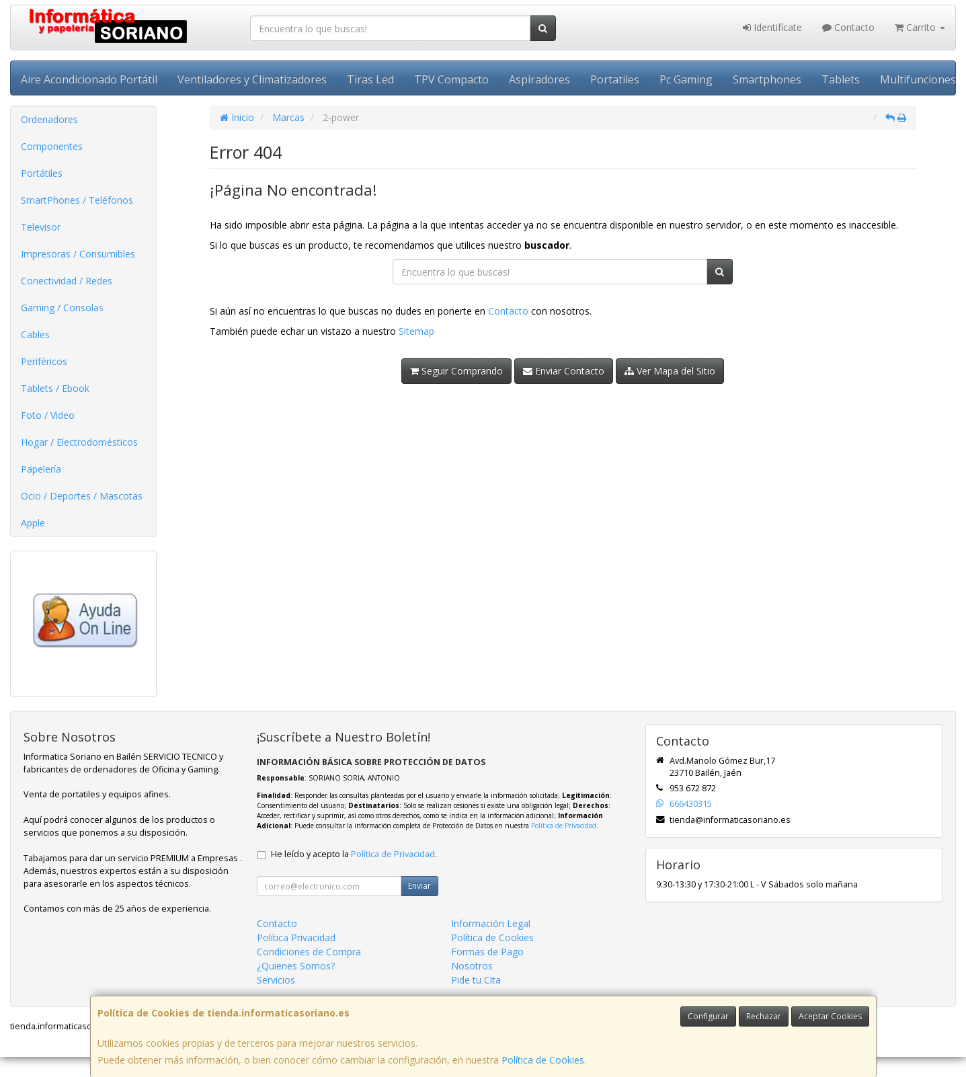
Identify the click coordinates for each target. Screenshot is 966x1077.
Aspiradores (539, 79)
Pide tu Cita (476, 979)
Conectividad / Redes (66, 280)
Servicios (276, 979)
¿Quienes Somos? (296, 965)
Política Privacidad (296, 937)
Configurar (708, 1016)
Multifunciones (918, 79)
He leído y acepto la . (354, 854)
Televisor (41, 227)
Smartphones (767, 79)
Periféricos (44, 361)
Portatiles (614, 79)
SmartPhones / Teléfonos (77, 200)
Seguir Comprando (456, 370)
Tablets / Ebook (55, 388)
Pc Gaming (686, 79)
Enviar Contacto (563, 370)
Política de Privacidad (563, 825)
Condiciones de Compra (309, 951)
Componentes (52, 146)
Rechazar (763, 1016)
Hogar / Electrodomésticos (79, 442)
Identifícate (772, 27)
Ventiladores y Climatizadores (252, 79)
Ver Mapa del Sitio (670, 370)
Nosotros (472, 965)
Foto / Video (48, 415)
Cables (35, 334)
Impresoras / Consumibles (78, 253)
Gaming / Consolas (62, 307)
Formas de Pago (487, 951)
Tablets (840, 79)
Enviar (419, 885)
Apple (33, 522)
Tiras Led (370, 79)
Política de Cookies (542, 1059)
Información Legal (490, 923)
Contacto (848, 27)
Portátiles (42, 173)
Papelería (41, 469)
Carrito (920, 27)
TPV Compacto (451, 79)
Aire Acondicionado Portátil (89, 79)
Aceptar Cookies (830, 1016)
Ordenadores (49, 119)
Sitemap (416, 331)
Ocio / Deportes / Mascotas (82, 495)
